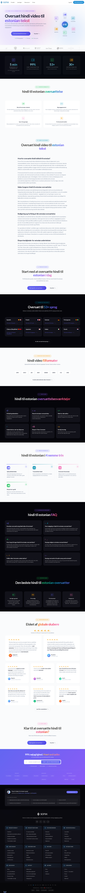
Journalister (66, 831)
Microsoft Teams (67, 852)
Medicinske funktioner (30, 852)
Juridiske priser (10, 859)
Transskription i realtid (11, 841)
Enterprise (47, 831)
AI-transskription (46, 817)
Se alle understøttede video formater (42, 379)
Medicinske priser (29, 859)
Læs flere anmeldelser (42, 709)
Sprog (8, 869)
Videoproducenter (67, 838)
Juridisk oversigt (10, 850)
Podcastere (66, 836)
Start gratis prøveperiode (51, 762)
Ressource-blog (10, 876)
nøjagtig (56, 817)
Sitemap (37, 890)
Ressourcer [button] (27, 2)
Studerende (66, 841)
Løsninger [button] (19, 2)
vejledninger (27, 793)
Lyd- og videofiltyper (11, 871)
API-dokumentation (49, 852)
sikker (61, 817)
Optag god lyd (29, 878)
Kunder (46, 871)
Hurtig (52, 817)
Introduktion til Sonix (11, 873)
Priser (33, 2)
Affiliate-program (48, 857)
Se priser (37, 33)
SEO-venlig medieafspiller (31, 834)
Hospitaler (28, 857)
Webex (65, 857)
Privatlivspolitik (44, 890)
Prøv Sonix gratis (78, 2)
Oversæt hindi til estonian (20, 33)
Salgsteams (47, 841)
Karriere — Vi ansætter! (68, 871)
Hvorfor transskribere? (30, 876)
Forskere (66, 834)
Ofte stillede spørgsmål (30, 871)
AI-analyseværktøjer (30, 831)
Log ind (70, 2)
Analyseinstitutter (48, 838)
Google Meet (66, 855)
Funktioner (9, 831)
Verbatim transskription (11, 838)
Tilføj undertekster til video (31, 836)
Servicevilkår (51, 890)
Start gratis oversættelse (36, 288)
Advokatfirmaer (10, 857)
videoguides (34, 793)
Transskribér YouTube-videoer (32, 838)
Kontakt (65, 876)
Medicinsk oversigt (29, 850)
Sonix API (47, 850)
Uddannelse (47, 834)
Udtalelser (47, 873)
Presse (65, 873)
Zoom (65, 850)
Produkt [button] (13, 2)
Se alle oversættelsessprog (42, 341)
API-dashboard (48, 855)
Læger (27, 855)
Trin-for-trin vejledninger (31, 873)
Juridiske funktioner (11, 852)
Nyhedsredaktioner (49, 836)
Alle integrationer (67, 859)
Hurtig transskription (11, 836)
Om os (65, 869)
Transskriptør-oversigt (11, 878)
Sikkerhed (66, 878)
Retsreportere (10, 855)
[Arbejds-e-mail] (34, 762)
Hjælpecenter (21, 793)
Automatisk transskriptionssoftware (14, 834)
